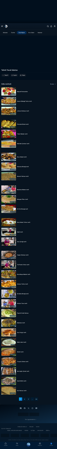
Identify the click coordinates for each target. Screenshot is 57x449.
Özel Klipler (21, 32)
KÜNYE (37, 426)
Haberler (40, 32)
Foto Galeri (31, 32)
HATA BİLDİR (40, 430)
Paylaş (22, 75)
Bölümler (5, 32)
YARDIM (26, 430)
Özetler (13, 32)
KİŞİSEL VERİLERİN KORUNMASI (14, 430)
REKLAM (31, 426)
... (32, 399)
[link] (6, 26)
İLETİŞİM (33, 430)
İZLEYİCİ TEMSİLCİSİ (6, 428)
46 (36, 399)
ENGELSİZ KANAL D (22, 426)
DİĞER (47, 430)
